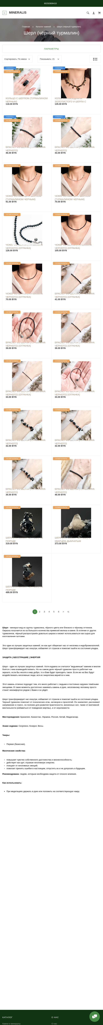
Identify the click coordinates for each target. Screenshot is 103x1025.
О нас (54, 1023)
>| (68, 611)
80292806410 (50, 3)
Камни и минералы (11, 1023)
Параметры (51, 49)
